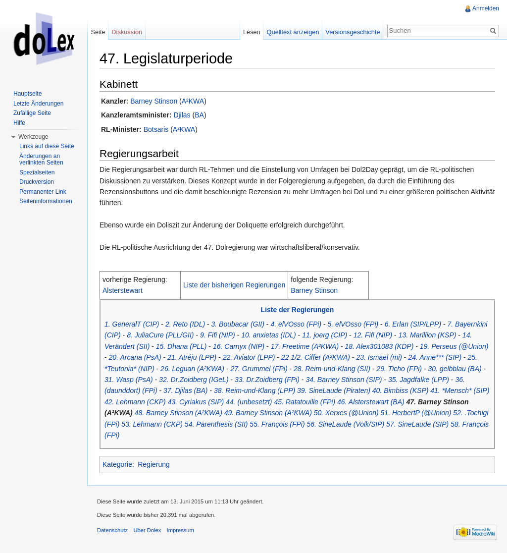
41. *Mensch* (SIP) (459, 390)
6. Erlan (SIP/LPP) (413, 324)
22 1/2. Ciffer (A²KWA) (315, 357)
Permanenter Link (42, 191)
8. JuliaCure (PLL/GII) (160, 335)
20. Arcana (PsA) (135, 357)
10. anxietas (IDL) (268, 335)
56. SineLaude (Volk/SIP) (346, 424)
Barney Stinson (153, 101)
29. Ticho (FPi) (399, 369)
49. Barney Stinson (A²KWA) (268, 413)
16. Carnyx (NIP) (238, 346)
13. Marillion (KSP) (427, 335)
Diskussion (126, 32)
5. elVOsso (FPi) (353, 324)
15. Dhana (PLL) (181, 346)
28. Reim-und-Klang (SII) (332, 369)
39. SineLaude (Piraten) (333, 390)
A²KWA (193, 101)
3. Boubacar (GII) (237, 324)
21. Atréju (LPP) (191, 357)
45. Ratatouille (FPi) (304, 402)
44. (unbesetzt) (249, 402)
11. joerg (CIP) (324, 335)
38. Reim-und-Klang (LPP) (254, 390)
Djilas (181, 115)
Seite (98, 32)
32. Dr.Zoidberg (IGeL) (193, 380)
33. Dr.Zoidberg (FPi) (267, 380)
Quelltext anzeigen (293, 32)
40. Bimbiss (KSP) (400, 390)
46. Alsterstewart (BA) (371, 402)
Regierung (154, 464)
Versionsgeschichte (352, 32)
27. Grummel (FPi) (258, 369)
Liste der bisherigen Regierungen (234, 285)
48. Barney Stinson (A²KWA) (178, 413)
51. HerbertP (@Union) (416, 413)
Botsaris (156, 129)
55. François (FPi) (277, 424)
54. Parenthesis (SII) (216, 424)
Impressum (180, 530)
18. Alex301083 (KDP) (379, 346)
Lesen (251, 32)
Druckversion (36, 181)
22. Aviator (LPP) (249, 357)
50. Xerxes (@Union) (346, 413)
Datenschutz (112, 530)
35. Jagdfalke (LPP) (418, 380)
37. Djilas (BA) (185, 390)
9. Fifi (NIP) (217, 335)
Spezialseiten (36, 172)
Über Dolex (147, 530)
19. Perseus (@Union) (454, 346)
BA (199, 115)
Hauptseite (27, 93)
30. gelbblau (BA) (455, 369)
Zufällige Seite (32, 113)
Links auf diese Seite (46, 146)
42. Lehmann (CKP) (135, 402)
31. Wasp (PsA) (128, 380)
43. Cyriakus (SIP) (196, 402)
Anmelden (485, 8)
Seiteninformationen (45, 201)
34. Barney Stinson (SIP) (343, 380)
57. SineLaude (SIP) (417, 424)
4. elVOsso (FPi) (295, 324)
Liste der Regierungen (297, 310)
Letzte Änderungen (38, 103)
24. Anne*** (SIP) (434, 357)
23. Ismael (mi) (379, 357)
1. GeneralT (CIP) (131, 324)
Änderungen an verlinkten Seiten (41, 159)
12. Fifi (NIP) (373, 335)
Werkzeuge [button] (33, 136)
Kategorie (117, 464)
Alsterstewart (122, 290)
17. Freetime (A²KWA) (305, 346)
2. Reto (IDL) (185, 324)
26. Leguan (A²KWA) (192, 369)
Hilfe (19, 122)
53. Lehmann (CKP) (152, 424)
